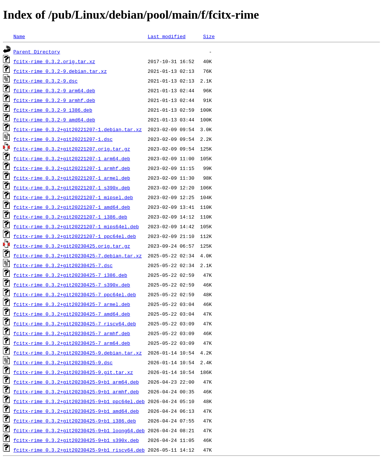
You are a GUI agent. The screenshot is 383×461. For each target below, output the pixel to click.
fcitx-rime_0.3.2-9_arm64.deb (54, 90)
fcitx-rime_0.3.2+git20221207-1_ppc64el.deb (74, 236)
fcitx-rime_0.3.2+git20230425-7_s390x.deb (71, 284)
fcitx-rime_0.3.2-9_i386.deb (52, 109)
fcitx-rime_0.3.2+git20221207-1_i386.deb (70, 216)
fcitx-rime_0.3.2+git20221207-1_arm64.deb (71, 158)
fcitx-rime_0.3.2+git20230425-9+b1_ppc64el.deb (79, 401)
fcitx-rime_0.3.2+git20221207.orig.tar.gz (71, 148)
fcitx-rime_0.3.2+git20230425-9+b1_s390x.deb (76, 440)
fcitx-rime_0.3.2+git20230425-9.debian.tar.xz (77, 352)
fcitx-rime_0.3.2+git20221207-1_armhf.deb (71, 168)
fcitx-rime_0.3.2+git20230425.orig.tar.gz (71, 245)
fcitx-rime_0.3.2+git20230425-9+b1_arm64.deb (76, 381)
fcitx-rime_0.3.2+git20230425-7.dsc (63, 265)
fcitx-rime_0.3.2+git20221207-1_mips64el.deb (76, 226)
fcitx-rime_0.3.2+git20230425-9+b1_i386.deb (74, 420)
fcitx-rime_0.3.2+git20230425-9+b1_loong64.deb (79, 430)
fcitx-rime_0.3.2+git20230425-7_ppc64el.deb (74, 294)
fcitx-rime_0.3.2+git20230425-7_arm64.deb (71, 343)
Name (19, 36)
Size (209, 36)
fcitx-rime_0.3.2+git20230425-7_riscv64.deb (74, 323)
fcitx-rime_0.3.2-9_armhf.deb (54, 100)
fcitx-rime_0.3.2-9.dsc (45, 80)
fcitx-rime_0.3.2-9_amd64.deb (54, 119)
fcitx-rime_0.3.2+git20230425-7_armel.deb (71, 304)
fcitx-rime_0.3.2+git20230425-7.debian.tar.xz (77, 255)
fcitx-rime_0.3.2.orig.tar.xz (54, 61)
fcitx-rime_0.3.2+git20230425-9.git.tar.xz (73, 372)
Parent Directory (36, 51)
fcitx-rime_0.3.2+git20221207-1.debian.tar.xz (77, 129)
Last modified (167, 36)
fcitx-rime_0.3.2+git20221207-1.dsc (63, 139)
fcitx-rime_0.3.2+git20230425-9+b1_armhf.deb (76, 391)
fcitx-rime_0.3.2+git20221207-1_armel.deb (71, 177)
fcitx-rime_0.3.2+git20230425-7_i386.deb (70, 275)
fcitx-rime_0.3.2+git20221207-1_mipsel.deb (73, 197)
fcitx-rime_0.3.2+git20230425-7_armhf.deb (71, 333)
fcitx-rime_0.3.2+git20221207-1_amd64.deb (71, 207)
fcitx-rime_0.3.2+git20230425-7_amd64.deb (71, 313)
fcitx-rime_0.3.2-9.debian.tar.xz (60, 71)
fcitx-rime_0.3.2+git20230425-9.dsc (63, 362)
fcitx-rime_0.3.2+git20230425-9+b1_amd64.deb (76, 411)
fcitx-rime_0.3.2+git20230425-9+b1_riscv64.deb (79, 449)
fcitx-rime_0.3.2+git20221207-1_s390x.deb (71, 187)
